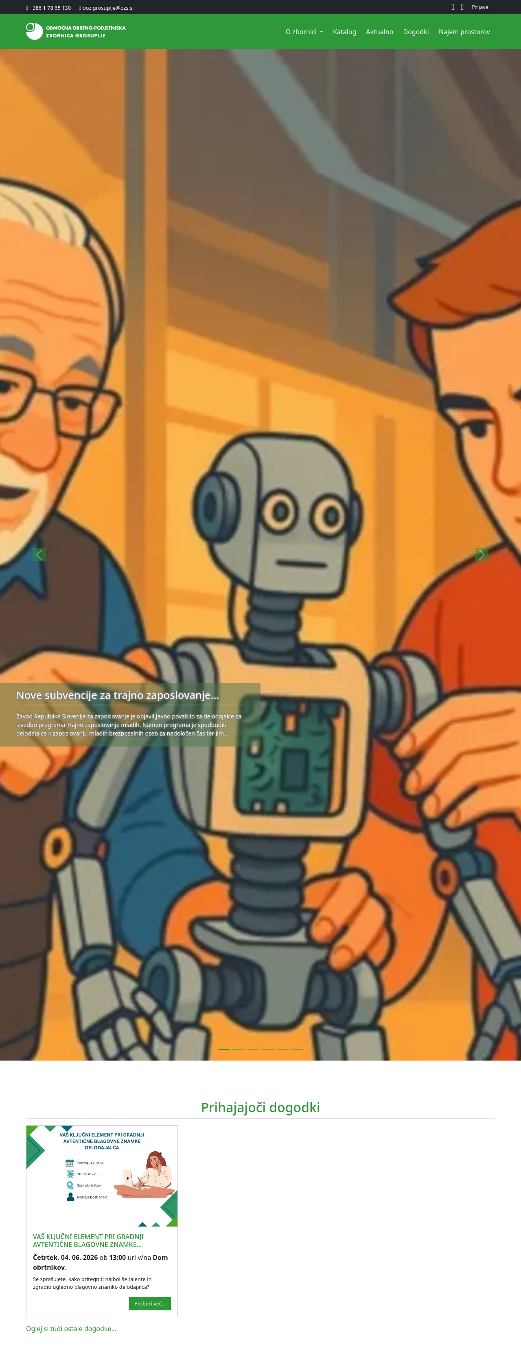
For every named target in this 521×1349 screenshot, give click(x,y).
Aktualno (379, 31)
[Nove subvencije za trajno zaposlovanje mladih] (224, 1049)
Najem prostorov (464, 31)
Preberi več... (150, 1303)
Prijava (480, 7)
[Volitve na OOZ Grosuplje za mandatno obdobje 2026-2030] (238, 1049)
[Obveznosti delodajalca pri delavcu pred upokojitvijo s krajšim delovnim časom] (297, 1049)
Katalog (344, 31)
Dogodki (416, 31)
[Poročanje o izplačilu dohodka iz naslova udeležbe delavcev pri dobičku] (253, 1049)
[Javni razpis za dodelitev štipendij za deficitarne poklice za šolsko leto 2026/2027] (268, 1049)
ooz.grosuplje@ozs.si (108, 7)
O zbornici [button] (302, 31)
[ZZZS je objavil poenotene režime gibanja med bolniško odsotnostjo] (282, 1049)
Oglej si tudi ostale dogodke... (71, 1328)
